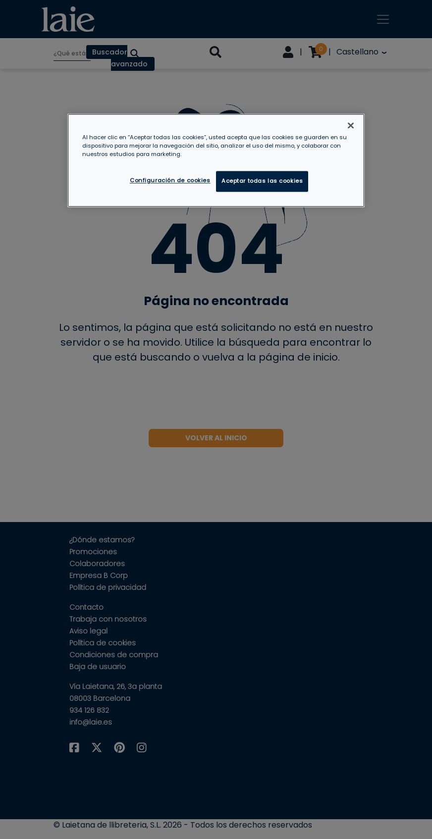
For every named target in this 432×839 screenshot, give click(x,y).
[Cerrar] (351, 126)
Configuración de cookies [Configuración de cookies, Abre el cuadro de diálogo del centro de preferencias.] (170, 181)
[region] (216, 161)
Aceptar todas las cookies (262, 181)
